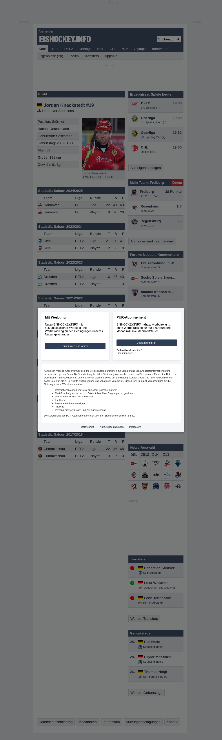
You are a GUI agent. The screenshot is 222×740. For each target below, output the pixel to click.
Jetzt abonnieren (146, 342)
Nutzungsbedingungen (112, 427)
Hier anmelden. (125, 353)
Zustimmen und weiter (75, 346)
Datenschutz (87, 427)
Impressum (135, 427)
